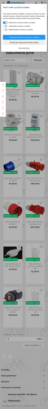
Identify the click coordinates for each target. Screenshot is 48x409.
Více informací (24, 48)
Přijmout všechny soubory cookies (24, 37)
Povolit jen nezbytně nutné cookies (24, 42)
